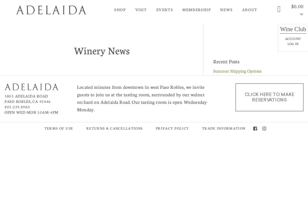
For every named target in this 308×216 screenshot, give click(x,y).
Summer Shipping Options (237, 71)
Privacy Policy (172, 128)
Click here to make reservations (269, 97)
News (226, 9)
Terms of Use (59, 128)
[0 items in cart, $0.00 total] (289, 10)
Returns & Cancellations (114, 128)
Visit (141, 9)
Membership (196, 9)
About (249, 9)
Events (164, 9)
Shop (120, 9)
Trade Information (223, 128)
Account (293, 38)
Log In (293, 44)
